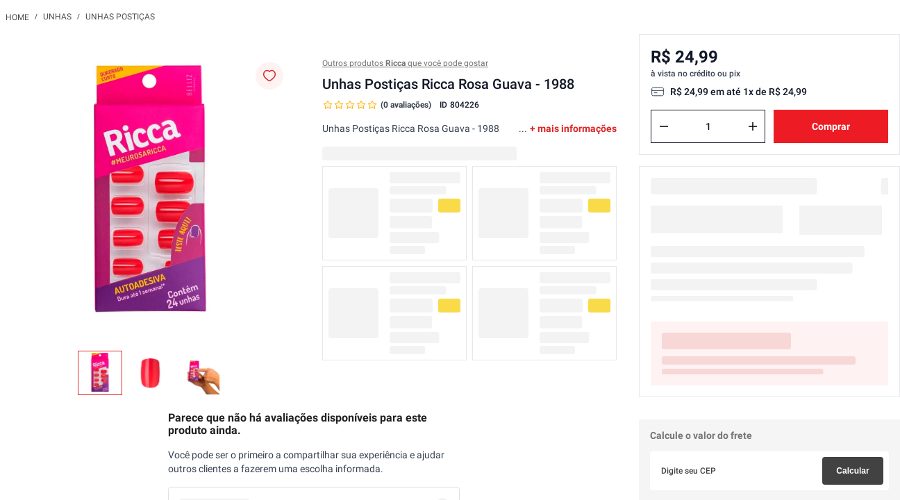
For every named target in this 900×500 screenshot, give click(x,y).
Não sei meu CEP (682, 461)
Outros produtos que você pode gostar (405, 63)
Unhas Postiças (120, 17)
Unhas (57, 17)
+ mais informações (573, 128)
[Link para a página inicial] (17, 16)
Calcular (852, 426)
